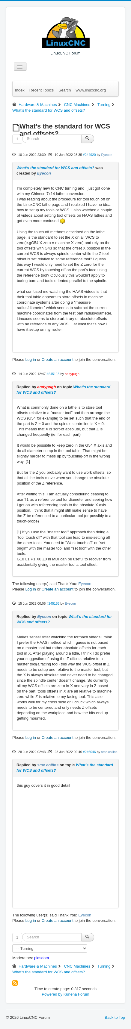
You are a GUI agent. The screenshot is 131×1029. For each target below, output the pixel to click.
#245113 (52, 374)
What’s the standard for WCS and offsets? (55, 168)
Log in (30, 359)
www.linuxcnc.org (91, 90)
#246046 (89, 752)
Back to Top (115, 1017)
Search (64, 90)
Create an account (57, 359)
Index (20, 90)
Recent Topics (41, 90)
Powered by (52, 994)
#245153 (52, 603)
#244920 (89, 155)
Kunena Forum (76, 994)
